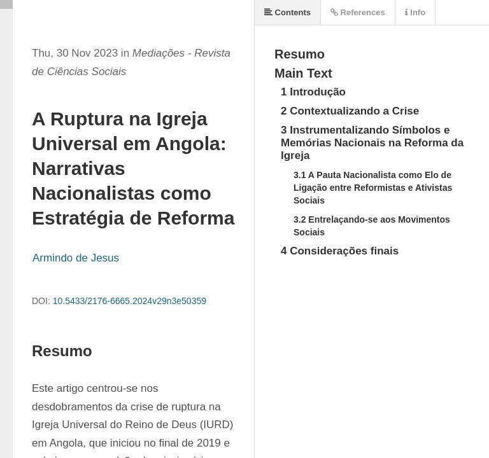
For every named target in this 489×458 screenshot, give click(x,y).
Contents (287, 12)
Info (415, 12)
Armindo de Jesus (75, 258)
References (357, 12)
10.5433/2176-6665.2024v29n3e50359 (129, 301)
